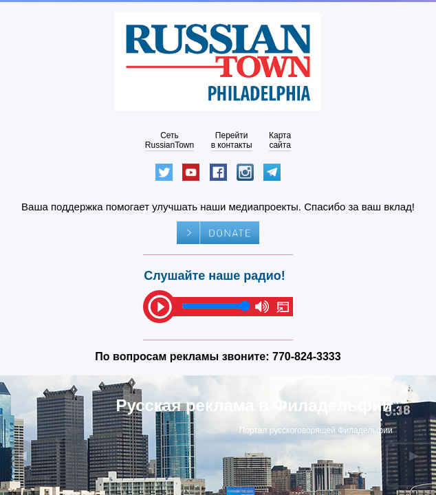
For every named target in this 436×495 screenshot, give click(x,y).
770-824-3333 (306, 356)
